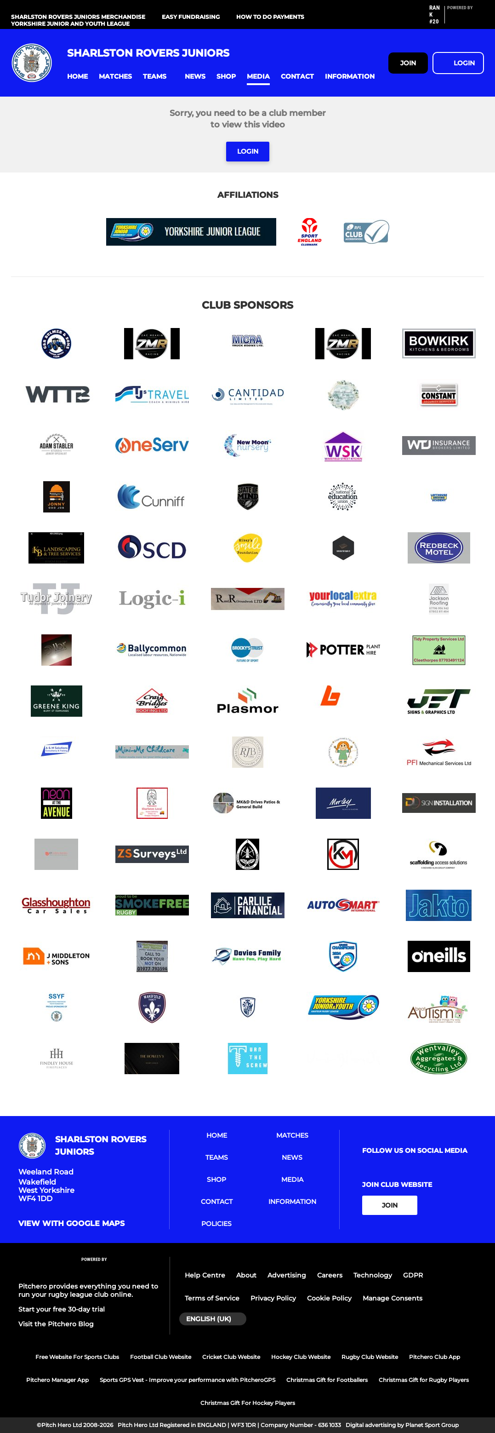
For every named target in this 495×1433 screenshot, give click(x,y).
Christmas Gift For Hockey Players (247, 1402)
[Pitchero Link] (465, 18)
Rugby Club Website (369, 1356)
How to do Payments (270, 16)
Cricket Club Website (231, 1356)
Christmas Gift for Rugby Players (424, 1379)
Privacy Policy (273, 1298)
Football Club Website (160, 1356)
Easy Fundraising (191, 16)
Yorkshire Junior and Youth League (70, 23)
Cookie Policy (329, 1298)
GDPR (413, 1275)
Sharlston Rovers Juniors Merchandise (78, 16)
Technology (372, 1275)
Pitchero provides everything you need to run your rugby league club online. (88, 1290)
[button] (77, 77)
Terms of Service (212, 1298)
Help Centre (205, 1275)
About (246, 1275)
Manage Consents (392, 1298)
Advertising (286, 1275)
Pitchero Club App (434, 1356)
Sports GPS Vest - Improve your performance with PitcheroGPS (187, 1379)
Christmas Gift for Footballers (327, 1379)
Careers (329, 1275)
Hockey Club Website (300, 1356)
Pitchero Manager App (57, 1379)
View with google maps (71, 1223)
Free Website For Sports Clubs (77, 1356)
